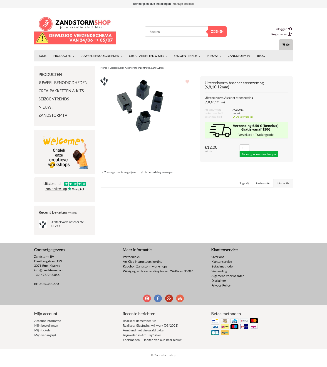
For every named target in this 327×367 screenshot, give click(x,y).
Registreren (281, 34)
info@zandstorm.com (48, 276)
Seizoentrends (187, 56)
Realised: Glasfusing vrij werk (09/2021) (150, 331)
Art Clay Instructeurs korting (142, 267)
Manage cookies (183, 3)
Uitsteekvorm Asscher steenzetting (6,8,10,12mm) (83, 222)
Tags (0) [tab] (244, 183)
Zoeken (217, 31)
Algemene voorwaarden (227, 282)
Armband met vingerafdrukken (144, 336)
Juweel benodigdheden (101, 56)
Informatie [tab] (283, 183)
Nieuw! (214, 56)
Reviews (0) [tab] (263, 183)
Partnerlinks (131, 263)
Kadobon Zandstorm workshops (145, 272)
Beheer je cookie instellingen (152, 3)
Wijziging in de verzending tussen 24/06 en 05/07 (158, 277)
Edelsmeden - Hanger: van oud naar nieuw (152, 345)
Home (42, 56)
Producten (63, 56)
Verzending (219, 277)
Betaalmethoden (222, 272)
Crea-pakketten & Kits (148, 56)
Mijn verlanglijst (45, 341)
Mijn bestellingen (46, 331)
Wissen (72, 212)
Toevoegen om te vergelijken (118, 172)
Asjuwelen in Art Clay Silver (142, 341)
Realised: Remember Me (139, 326)
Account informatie (47, 326)
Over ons (217, 263)
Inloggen (283, 29)
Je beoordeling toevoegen (157, 172)
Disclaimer (218, 286)
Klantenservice (221, 267)
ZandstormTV (239, 56)
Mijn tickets (42, 336)
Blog (261, 56)
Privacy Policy (220, 291)
